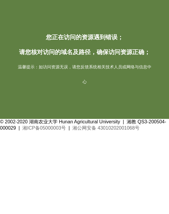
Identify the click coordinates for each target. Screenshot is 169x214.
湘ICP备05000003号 (44, 127)
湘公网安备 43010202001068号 (105, 127)
